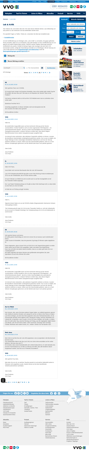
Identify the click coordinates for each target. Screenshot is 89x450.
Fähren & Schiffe (28, 427)
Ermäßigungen (28, 406)
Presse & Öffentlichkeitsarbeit (75, 432)
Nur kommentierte (32, 68)
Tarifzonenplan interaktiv (52, 404)
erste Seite (29, 73)
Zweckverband (71, 425)
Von (64, 24)
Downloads (48, 429)
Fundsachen (48, 431)
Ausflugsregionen (29, 422)
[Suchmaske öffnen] (84, 13)
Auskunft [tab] (64, 19)
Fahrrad (26, 424)
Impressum (64, 1)
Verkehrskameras (50, 437)
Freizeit (60, 13)
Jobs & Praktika (71, 431)
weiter (47, 73)
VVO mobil (6, 411)
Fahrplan (8, 13)
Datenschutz (72, 1)
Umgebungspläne (50, 409)
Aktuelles (50, 13)
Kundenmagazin (7, 425)
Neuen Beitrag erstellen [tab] (14, 61)
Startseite (5, 19)
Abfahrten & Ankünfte (9, 406)
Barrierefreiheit (81, 1)
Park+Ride (48, 432)
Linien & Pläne (36, 13)
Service (70, 13)
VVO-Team (70, 429)
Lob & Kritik (12, 19)
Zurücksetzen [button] (51, 68)
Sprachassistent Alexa (9, 414)
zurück (31, 73)
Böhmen (47, 413)
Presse (34, 1)
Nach (64, 28)
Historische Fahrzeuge (30, 425)
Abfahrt (71, 36)
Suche (24, 68)
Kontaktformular (9, 37)
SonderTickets (28, 411)
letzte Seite (49, 73)
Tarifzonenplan (49, 402)
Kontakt (69, 422)
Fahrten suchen (75, 41)
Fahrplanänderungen (9, 407)
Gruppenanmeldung (50, 425)
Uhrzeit (78, 32)
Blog (39, 1)
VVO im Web (70, 434)
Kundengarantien (50, 427)
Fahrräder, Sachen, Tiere (31, 407)
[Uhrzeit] (83, 32)
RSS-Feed (6, 427)
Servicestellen (49, 422)
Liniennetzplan (49, 406)
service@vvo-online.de (59, 7)
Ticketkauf (27, 409)
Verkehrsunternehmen (73, 427)
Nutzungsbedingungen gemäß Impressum (15, 51)
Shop (57, 1)
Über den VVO (71, 424)
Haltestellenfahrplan (8, 404)
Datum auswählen (41, 68)
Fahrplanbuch (7, 409)
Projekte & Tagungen (72, 441)
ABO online (48, 424)
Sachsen (47, 414)
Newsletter (6, 424)
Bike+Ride (48, 434)
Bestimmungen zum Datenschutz (29, 49)
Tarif (25, 402)
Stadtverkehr (48, 407)
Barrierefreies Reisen (51, 436)
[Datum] (70, 32)
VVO (78, 13)
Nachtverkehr (49, 411)
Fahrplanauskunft (8, 402)
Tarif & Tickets (21, 13)
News (4, 422)
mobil (44, 1)
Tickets (26, 404)
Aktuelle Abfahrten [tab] (77, 19)
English (11, 1)
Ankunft (80, 36)
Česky (16, 1)
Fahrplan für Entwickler (9, 413)
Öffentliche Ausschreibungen (74, 436)
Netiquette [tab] (9, 56)
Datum (64, 32)
